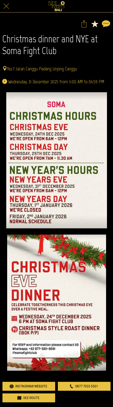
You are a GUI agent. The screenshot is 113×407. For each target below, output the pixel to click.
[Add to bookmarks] (94, 23)
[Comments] (105, 23)
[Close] (6, 6)
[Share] (84, 23)
